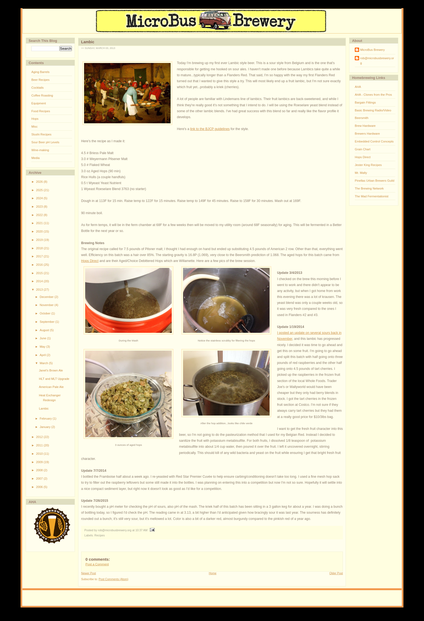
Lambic (44, 408)
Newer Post (88, 573)
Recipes (99, 535)
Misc (34, 126)
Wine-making (40, 150)
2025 (40, 190)
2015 (40, 273)
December (47, 296)
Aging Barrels (40, 72)
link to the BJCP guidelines (210, 129)
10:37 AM (141, 530)
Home (212, 573)
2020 (40, 231)
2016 (40, 264)
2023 (40, 206)
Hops (34, 118)
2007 (40, 478)
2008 (40, 470)
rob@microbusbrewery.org (377, 61)
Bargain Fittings (365, 102)
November (47, 305)
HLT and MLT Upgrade (54, 378)
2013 (40, 289)
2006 (40, 487)
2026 (40, 181)
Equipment (38, 103)
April (43, 355)
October (45, 313)
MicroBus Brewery (372, 49)
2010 (40, 453)
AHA (358, 86)
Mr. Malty (361, 172)
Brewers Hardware (367, 133)
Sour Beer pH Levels (45, 142)
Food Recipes (40, 111)
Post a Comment (97, 564)
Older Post (336, 573)
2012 (40, 437)
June (43, 338)
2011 (40, 445)
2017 (40, 256)
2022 (40, 215)
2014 (40, 281)
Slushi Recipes (41, 134)
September (47, 321)
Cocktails (37, 87)
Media (35, 158)
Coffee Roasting (42, 95)
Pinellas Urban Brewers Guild (374, 180)
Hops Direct (89, 261)
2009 (40, 462)
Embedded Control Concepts (374, 141)
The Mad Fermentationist (371, 196)
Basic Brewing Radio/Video (373, 110)
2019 (40, 239)
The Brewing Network (369, 188)
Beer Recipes (40, 79)
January (45, 427)
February (46, 418)
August (45, 330)
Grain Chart (362, 149)
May (43, 346)
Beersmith (361, 117)
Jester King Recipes (368, 165)
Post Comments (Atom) (113, 579)
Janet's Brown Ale (51, 370)
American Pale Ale (51, 386)
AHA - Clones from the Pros (373, 94)
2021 (40, 223)
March (44, 363)
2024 (40, 198)
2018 (40, 248)
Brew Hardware (365, 125)
